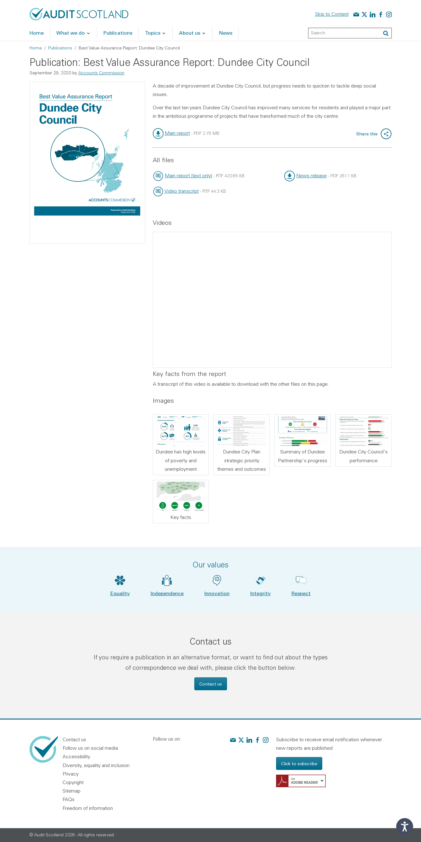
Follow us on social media (90, 748)
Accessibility (76, 756)
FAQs (69, 799)
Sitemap (71, 791)
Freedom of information (88, 808)
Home (36, 48)
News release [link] (311, 175)
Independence (167, 593)
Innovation (217, 593)
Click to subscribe (299, 763)
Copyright (73, 782)
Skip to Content (332, 14)
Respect (301, 593)
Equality (120, 593)
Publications (60, 48)
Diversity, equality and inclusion (96, 765)
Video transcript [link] (181, 191)
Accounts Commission (101, 73)
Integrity (260, 593)
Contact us (210, 684)
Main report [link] (177, 133)
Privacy (71, 774)
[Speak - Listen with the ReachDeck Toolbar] (404, 826)
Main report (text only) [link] (188, 175)
